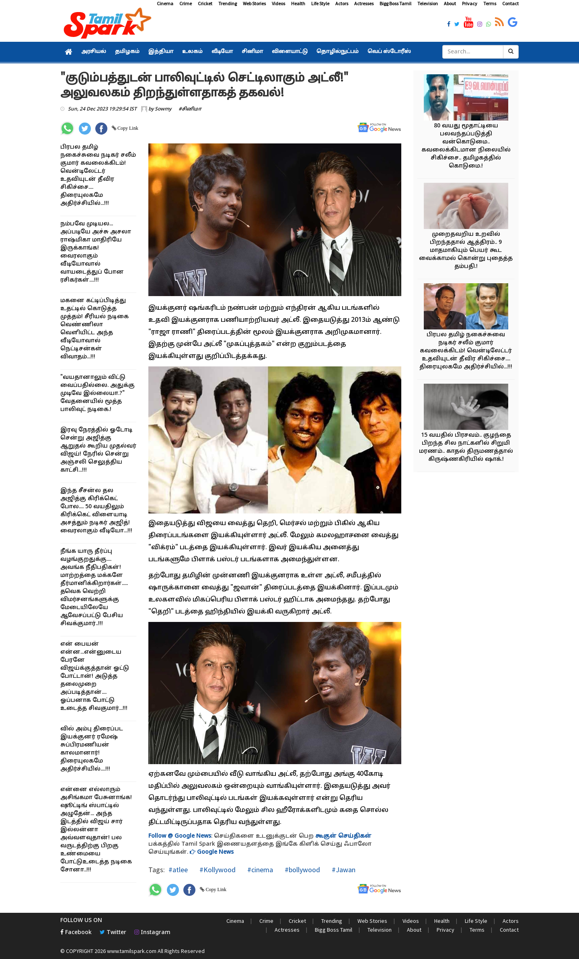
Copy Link (127, 128)
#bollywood (301, 869)
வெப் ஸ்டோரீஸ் (389, 52)
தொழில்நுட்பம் (337, 52)
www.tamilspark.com (131, 951)
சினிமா (252, 52)
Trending (227, 3)
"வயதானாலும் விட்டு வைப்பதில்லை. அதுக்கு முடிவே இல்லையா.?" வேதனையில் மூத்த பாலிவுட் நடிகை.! (97, 393)
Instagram (152, 932)
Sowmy (163, 109)
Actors (341, 3)
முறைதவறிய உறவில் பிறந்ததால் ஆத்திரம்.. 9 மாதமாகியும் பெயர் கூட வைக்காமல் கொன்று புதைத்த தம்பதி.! (466, 250)
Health (298, 3)
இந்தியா (160, 52)
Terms (489, 3)
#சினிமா (190, 109)
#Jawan (342, 869)
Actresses (364, 3)
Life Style (320, 3)
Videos (278, 3)
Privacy (469, 3)
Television (427, 3)
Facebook (76, 932)
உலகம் (192, 52)
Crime (185, 3)
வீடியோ (222, 52)
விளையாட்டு (290, 52)
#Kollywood (217, 869)
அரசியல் (93, 52)
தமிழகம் (127, 52)
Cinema (165, 3)
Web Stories (254, 3)
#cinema (259, 869)
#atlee (178, 869)
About (450, 3)
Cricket (205, 3)
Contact (510, 3)
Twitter (113, 932)
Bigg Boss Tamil (395, 3)
